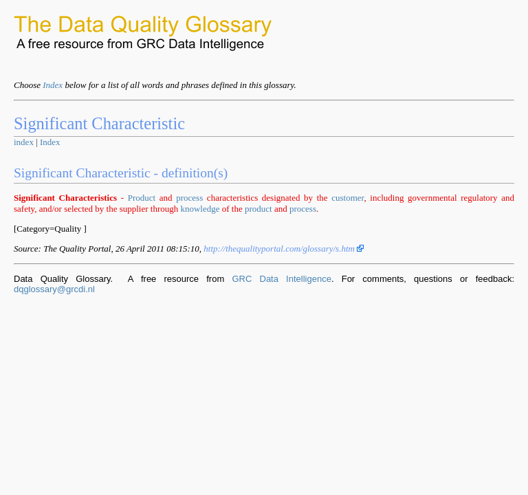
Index (53, 85)
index (24, 142)
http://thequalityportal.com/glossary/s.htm (284, 248)
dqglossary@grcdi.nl (54, 289)
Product (141, 197)
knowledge (199, 209)
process (189, 197)
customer (347, 197)
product (258, 209)
